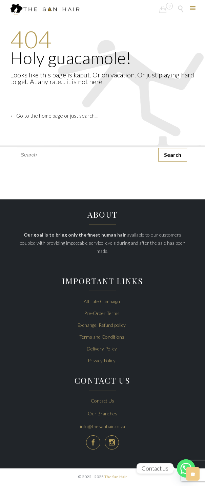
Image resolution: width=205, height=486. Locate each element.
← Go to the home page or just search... (54, 116)
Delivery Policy (102, 348)
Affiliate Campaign (102, 301)
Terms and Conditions (101, 337)
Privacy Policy (102, 360)
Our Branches (102, 413)
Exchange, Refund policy (102, 325)
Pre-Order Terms (102, 313)
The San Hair (115, 476)
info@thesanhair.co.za (102, 426)
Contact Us (102, 401)
